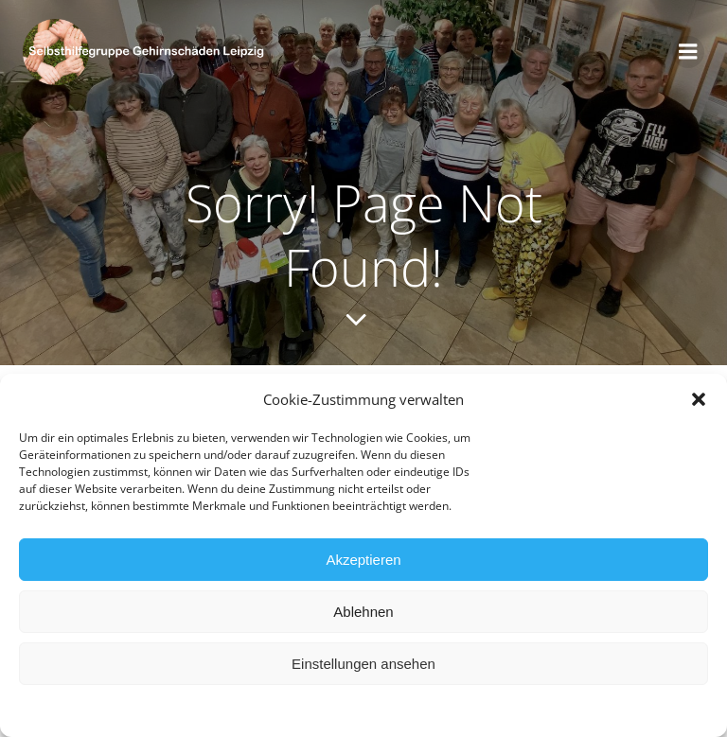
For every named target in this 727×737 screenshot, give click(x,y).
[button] (698, 401)
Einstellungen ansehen (363, 666)
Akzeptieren (363, 561)
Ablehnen (363, 613)
